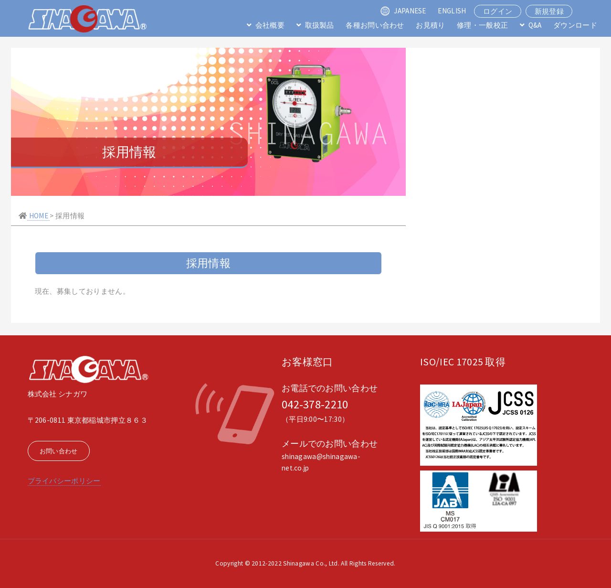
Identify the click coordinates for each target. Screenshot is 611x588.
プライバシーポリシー (64, 480)
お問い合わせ (59, 451)
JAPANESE (410, 10)
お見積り (430, 25)
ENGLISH (452, 10)
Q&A (535, 25)
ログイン (497, 11)
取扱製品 (319, 25)
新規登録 (549, 11)
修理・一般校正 (482, 25)
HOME (38, 215)
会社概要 (269, 25)
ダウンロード (575, 25)
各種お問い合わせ (375, 25)
